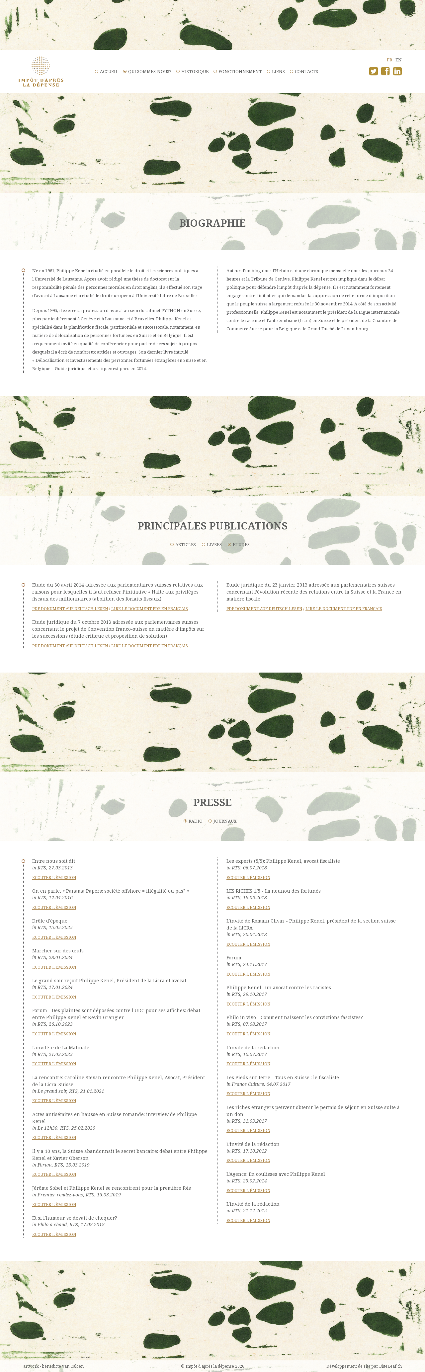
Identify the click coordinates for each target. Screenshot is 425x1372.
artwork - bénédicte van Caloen (53, 1366)
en (398, 60)
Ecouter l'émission (54, 877)
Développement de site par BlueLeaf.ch (364, 1366)
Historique (195, 71)
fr (389, 60)
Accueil (109, 71)
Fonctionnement (240, 71)
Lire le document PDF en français (149, 608)
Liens (278, 71)
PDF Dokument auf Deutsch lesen (70, 608)
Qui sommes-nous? (149, 71)
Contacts (306, 71)
